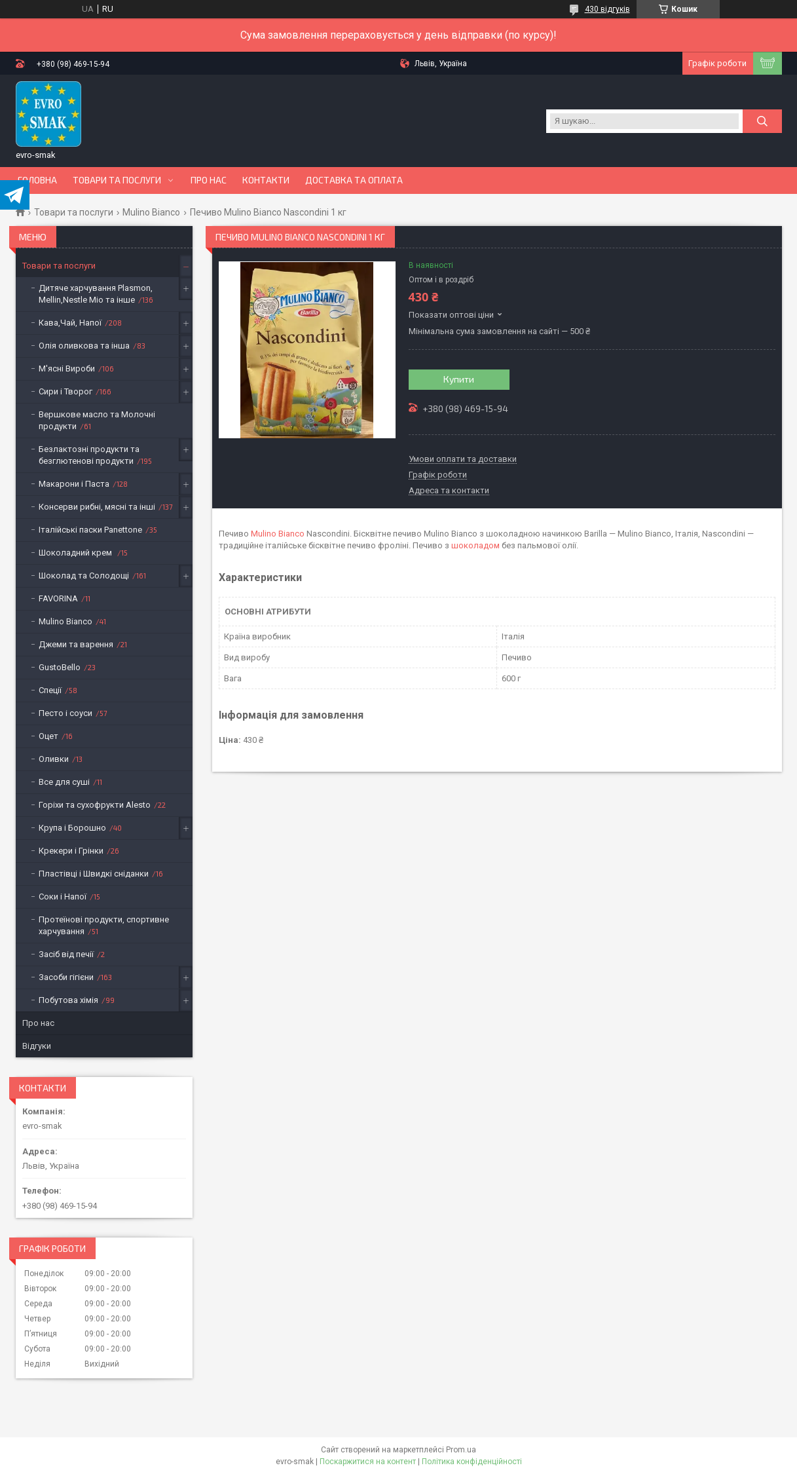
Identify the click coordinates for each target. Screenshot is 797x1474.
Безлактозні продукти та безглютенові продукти (89, 455)
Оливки (54, 759)
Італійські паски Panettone (90, 530)
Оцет (48, 736)
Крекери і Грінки (71, 851)
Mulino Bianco (151, 212)
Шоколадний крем (76, 552)
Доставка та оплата (354, 180)
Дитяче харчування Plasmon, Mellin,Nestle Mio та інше (96, 294)
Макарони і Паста (74, 484)
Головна (37, 180)
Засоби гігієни (66, 977)
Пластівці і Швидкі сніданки (94, 874)
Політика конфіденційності (472, 1461)
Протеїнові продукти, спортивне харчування (104, 925)
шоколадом (475, 545)
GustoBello (60, 667)
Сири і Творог (65, 391)
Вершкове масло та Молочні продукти (97, 420)
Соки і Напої (62, 896)
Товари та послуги (117, 180)
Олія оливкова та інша (84, 345)
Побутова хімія (68, 1000)
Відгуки (36, 1046)
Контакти (265, 180)
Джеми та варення (76, 644)
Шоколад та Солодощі (84, 575)
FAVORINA (58, 598)
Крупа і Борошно (72, 828)
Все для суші (64, 782)
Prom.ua (461, 1449)
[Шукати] (762, 121)
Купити (458, 379)
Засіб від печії (66, 954)
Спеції (50, 690)
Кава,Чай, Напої (70, 323)
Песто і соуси (65, 713)
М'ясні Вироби (67, 368)
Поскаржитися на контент (368, 1461)
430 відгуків (607, 9)
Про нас (209, 180)
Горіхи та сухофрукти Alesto (95, 805)
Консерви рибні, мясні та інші (97, 507)
